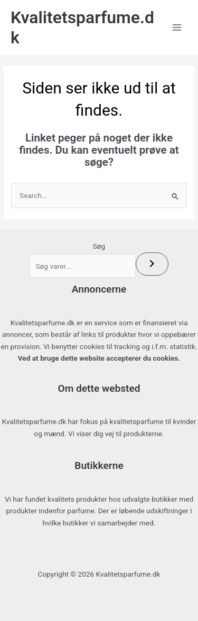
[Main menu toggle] (177, 28)
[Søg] (152, 264)
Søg (99, 246)
